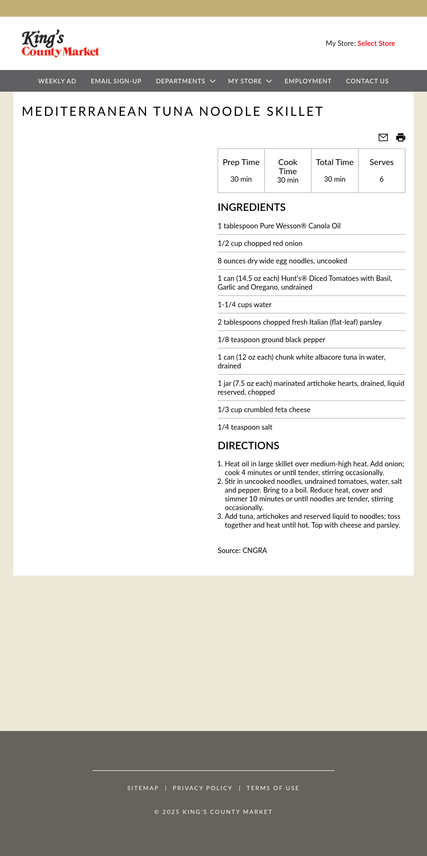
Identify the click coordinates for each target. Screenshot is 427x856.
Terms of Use (273, 788)
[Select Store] (377, 43)
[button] (380, 139)
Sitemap (143, 788)
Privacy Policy (203, 788)
